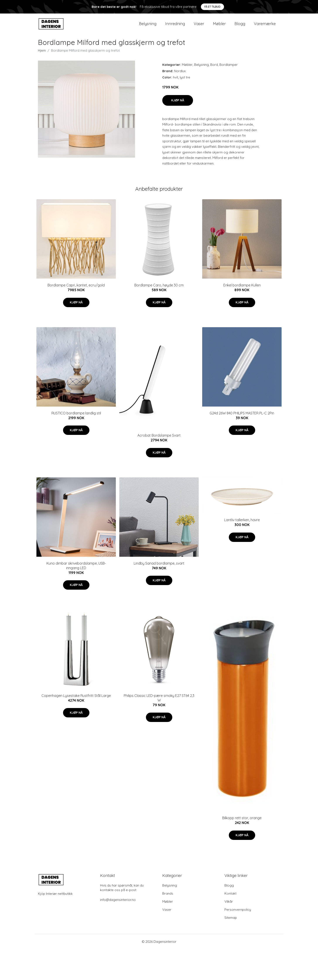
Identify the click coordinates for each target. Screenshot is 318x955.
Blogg (239, 26)
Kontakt (230, 899)
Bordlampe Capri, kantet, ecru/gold (76, 291)
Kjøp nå (177, 106)
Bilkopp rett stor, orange (242, 824)
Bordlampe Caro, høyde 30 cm (159, 291)
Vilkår (228, 907)
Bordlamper (228, 70)
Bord (214, 70)
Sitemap (230, 923)
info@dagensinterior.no (118, 906)
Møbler (219, 26)
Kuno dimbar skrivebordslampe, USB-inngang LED (76, 571)
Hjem (42, 56)
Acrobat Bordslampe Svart (159, 441)
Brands (167, 899)
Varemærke (265, 26)
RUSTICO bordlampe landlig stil (76, 419)
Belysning (147, 26)
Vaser (199, 26)
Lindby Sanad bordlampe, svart (159, 569)
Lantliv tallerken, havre (242, 526)
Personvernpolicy (237, 915)
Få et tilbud (212, 6)
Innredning (175, 26)
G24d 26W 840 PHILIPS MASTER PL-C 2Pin (242, 419)
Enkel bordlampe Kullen (242, 291)
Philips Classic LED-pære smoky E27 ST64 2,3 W (159, 703)
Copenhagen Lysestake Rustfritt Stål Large (76, 701)
